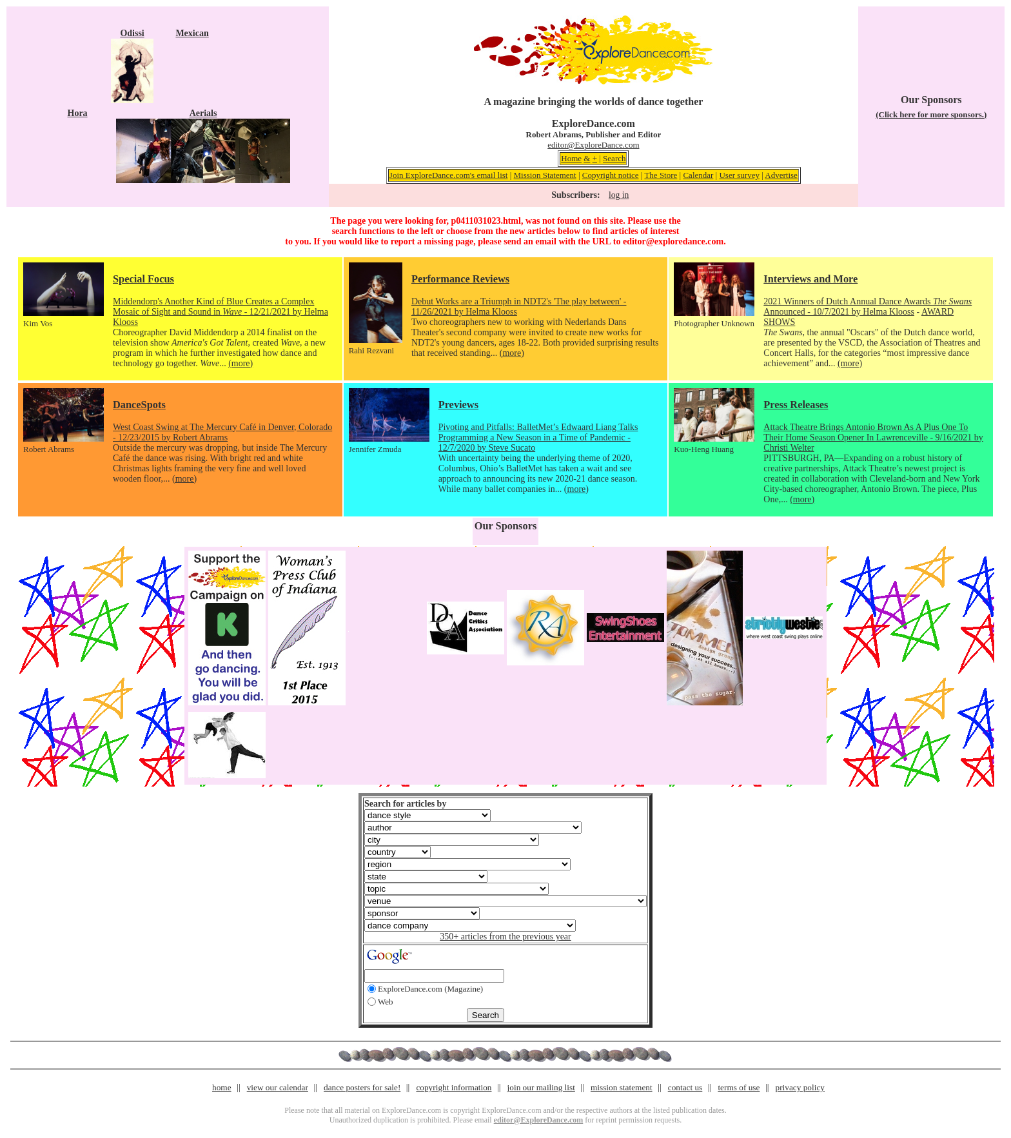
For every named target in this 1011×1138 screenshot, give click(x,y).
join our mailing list (541, 1087)
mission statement (622, 1087)
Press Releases (795, 404)
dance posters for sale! (362, 1087)
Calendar (698, 175)
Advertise (781, 175)
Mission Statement (545, 175)
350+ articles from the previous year (505, 936)
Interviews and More (810, 279)
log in (619, 195)
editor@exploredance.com (673, 241)
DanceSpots (139, 404)
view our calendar (277, 1087)
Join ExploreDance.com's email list (448, 175)
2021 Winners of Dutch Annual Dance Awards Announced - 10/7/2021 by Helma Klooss (867, 307)
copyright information (453, 1087)
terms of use (739, 1087)
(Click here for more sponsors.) (931, 114)
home (221, 1087)
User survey (739, 175)
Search (614, 158)
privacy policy (800, 1087)
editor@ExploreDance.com (593, 145)
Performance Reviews (460, 279)
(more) (240, 363)
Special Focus (143, 279)
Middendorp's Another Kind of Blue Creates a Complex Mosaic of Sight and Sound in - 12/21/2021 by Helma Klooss (220, 312)
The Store (660, 175)
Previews (458, 404)
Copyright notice (610, 175)
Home (571, 158)
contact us (685, 1087)
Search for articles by (405, 804)
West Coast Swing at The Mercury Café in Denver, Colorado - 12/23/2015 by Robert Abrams (222, 432)
